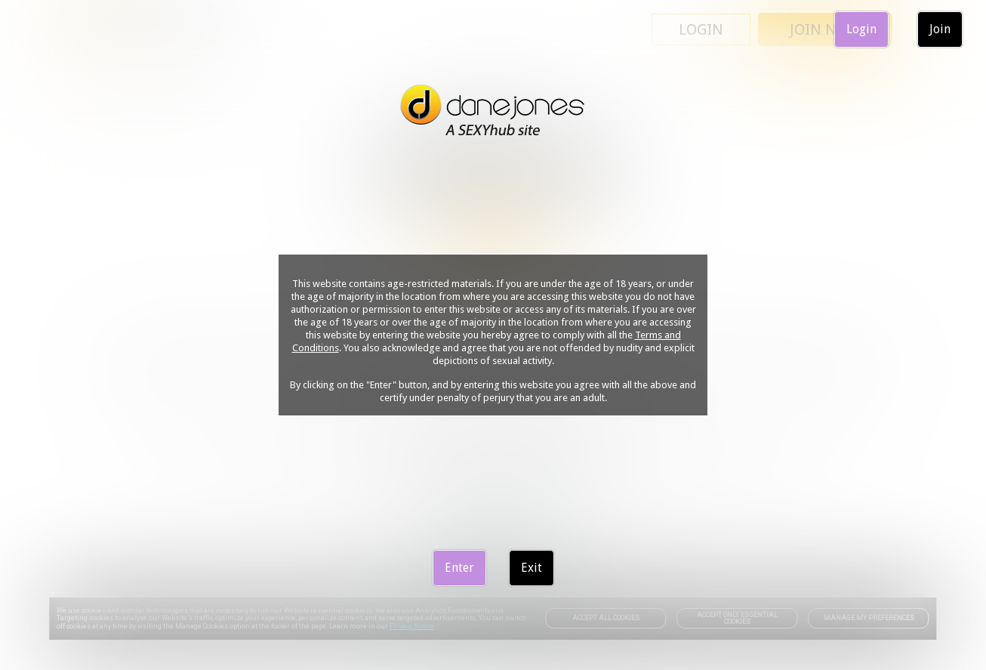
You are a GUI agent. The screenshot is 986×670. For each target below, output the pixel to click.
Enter (459, 567)
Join (940, 29)
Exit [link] (531, 567)
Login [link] (861, 29)
